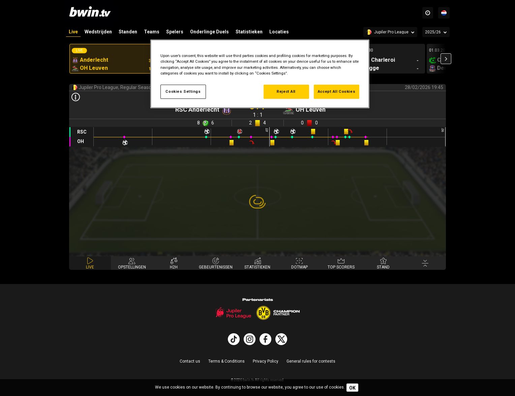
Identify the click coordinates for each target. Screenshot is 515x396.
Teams (151, 31)
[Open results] (75, 97)
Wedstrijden (98, 31)
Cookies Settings (183, 91)
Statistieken (249, 31)
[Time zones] (427, 13)
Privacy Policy (265, 361)
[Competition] (390, 32)
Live (73, 31)
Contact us (190, 361)
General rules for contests (310, 361)
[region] (259, 73)
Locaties (279, 31)
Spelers (174, 31)
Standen (128, 31)
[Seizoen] (436, 32)
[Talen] (444, 13)
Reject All (286, 91)
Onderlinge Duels (209, 31)
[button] (446, 58)
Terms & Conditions (226, 361)
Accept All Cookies (336, 91)
